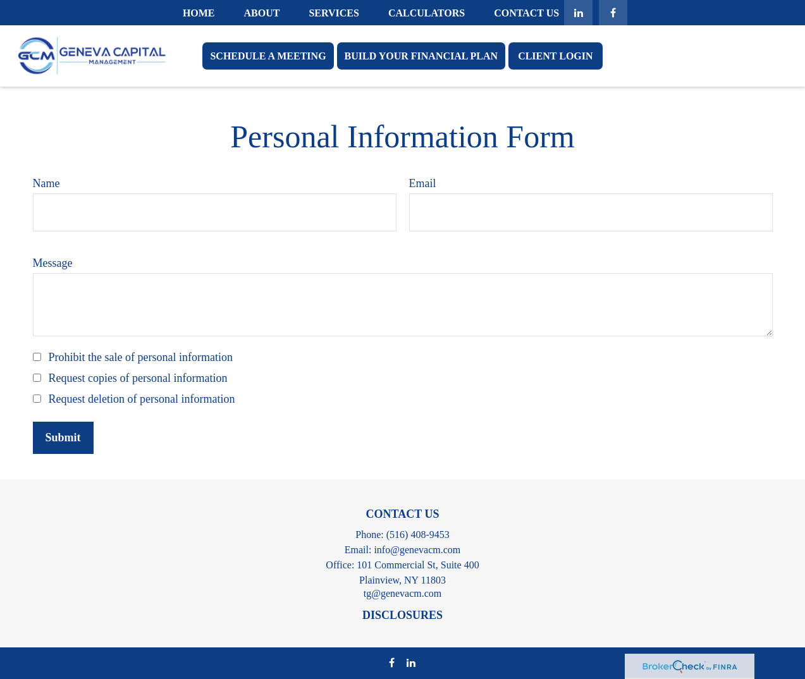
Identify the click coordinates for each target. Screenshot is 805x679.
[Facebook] (613, 12)
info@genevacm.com (417, 549)
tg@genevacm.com (403, 593)
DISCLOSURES (402, 615)
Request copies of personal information (138, 378)
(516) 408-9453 (418, 534)
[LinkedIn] (578, 12)
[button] (199, 12)
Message (53, 263)
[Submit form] (63, 438)
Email (422, 183)
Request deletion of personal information (142, 399)
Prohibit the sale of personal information (141, 357)
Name (46, 183)
